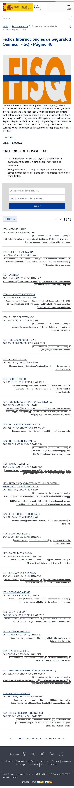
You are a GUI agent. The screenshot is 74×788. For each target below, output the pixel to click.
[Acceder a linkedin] (52, 756)
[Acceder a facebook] (61, 756)
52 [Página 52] (46, 740)
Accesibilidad (32, 766)
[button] (68, 7)
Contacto (55, 763)
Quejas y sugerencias (40, 763)
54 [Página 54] (54, 740)
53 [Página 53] (50, 740)
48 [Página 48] (28, 740)
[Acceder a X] (33, 756)
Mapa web (66, 763)
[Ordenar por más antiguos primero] (61, 221)
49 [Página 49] (32, 740)
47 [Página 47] (24, 740)
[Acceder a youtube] (42, 756)
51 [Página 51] (41, 740)
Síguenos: (14, 756)
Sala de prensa (7, 763)
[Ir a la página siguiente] (63, 740)
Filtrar (9, 220)
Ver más (9, 139)
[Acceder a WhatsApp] (24, 757)
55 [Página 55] (59, 740)
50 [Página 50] (37, 740)
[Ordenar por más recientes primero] (57, 221)
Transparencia (22, 763)
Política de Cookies (49, 766)
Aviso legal (20, 766)
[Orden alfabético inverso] (69, 221)
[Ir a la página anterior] (11, 740)
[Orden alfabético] (65, 221)
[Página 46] (19, 740)
